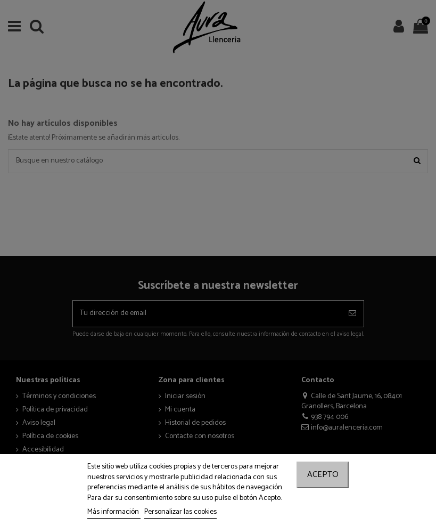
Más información (114, 512)
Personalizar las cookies (180, 512)
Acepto (323, 474)
